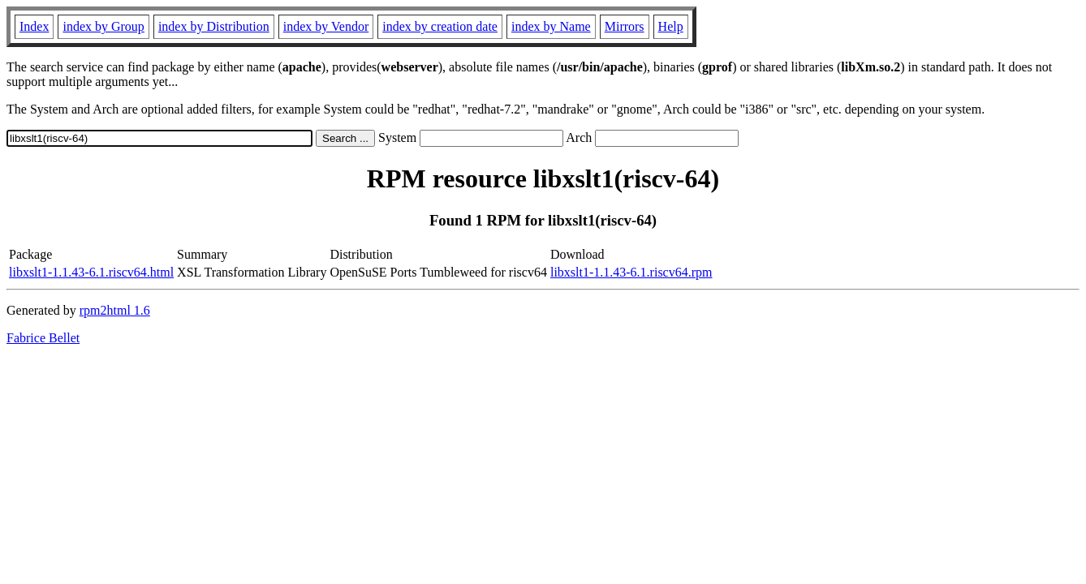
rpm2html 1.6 (115, 310)
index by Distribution (213, 26)
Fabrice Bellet (43, 338)
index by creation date (440, 26)
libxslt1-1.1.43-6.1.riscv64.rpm (631, 272)
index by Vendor (325, 26)
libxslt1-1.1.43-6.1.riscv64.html (91, 272)
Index (34, 26)
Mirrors (624, 26)
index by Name (551, 26)
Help (670, 26)
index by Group (103, 26)
